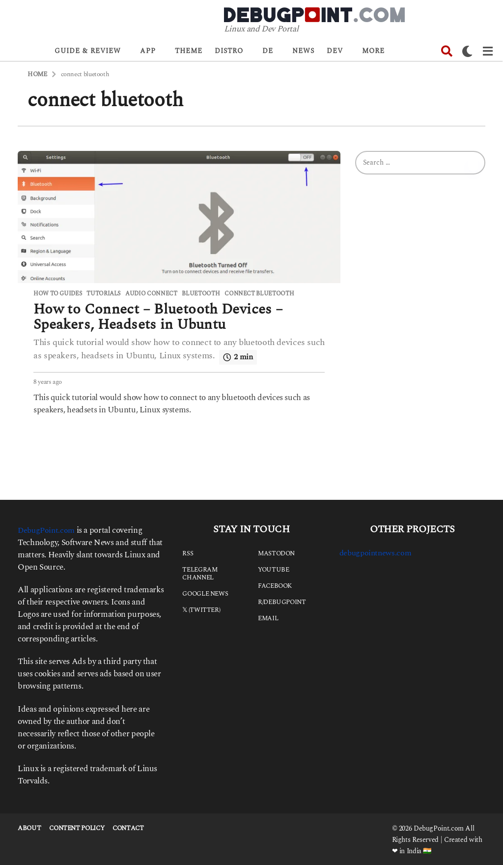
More (373, 51)
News (303, 51)
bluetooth (201, 294)
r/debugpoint (282, 601)
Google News (205, 593)
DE (267, 51)
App (148, 51)
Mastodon (276, 552)
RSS (187, 552)
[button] (446, 51)
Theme (188, 51)
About (29, 827)
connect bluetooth (259, 294)
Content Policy (76, 827)
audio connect (151, 294)
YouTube (273, 569)
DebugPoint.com (48, 529)
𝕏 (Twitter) (201, 609)
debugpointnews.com (377, 552)
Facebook (275, 585)
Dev (335, 51)
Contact (127, 827)
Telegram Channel (199, 572)
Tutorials (103, 294)
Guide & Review (88, 51)
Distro (229, 51)
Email (268, 617)
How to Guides (57, 294)
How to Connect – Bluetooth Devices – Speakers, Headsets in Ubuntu (163, 316)
